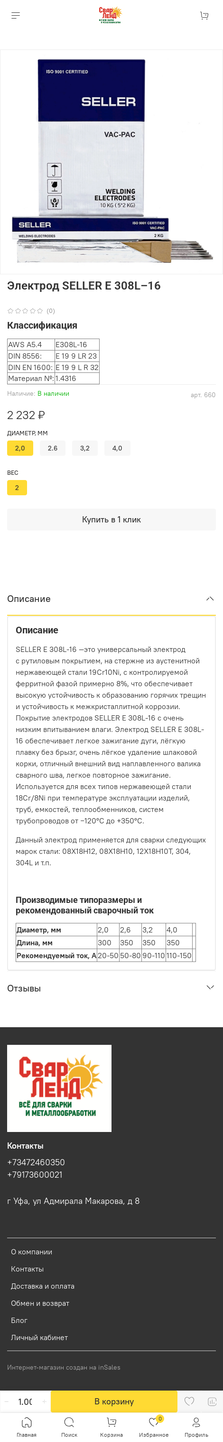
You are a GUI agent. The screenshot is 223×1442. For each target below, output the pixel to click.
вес (13, 472)
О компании (31, 1251)
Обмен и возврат (40, 1303)
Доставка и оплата (42, 1286)
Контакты (27, 1268)
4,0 (117, 448)
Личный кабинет (39, 1337)
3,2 (85, 448)
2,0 (20, 448)
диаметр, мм (27, 433)
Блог (19, 1320)
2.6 (52, 448)
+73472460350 (36, 1162)
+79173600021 (34, 1175)
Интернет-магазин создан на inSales (64, 1367)
